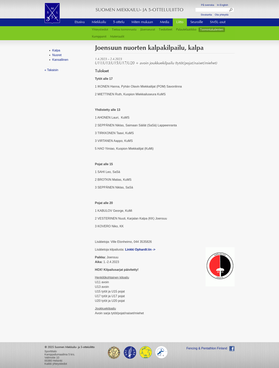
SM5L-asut (217, 22)
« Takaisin (51, 70)
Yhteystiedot (100, 29)
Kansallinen (60, 59)
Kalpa (56, 50)
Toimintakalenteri (211, 29)
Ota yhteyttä (221, 14)
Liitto (179, 22)
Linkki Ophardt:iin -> (140, 249)
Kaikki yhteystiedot (56, 363)
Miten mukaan (142, 22)
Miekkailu (99, 22)
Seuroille (196, 22)
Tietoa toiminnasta (124, 29)
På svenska (207, 4)
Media (164, 22)
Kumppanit (99, 36)
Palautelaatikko (186, 29)
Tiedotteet (165, 29)
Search (231, 10)
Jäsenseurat (147, 29)
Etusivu (80, 22)
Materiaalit (117, 36)
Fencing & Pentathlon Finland (207, 348)
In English (222, 4)
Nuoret (57, 55)
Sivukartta (206, 14)
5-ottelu (118, 22)
